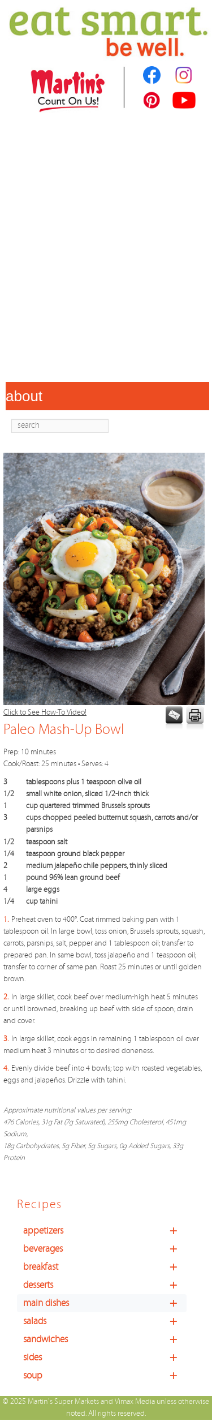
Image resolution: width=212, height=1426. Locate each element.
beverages (105, 1249)
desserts (105, 1285)
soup (105, 1376)
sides (105, 1357)
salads (105, 1321)
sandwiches (105, 1339)
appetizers (105, 1231)
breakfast (105, 1267)
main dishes (105, 1303)
